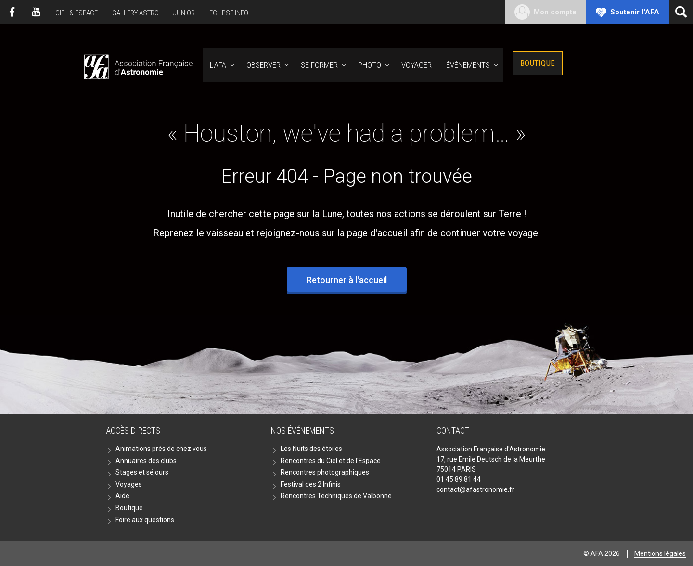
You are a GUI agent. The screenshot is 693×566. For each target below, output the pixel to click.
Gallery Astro (135, 13)
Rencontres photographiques (325, 472)
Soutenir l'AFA (634, 12)
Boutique (537, 63)
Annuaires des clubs (146, 460)
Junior (184, 13)
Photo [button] (369, 65)
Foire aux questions (145, 520)
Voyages (129, 484)
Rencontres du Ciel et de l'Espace (331, 460)
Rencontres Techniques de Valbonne (336, 496)
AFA (137, 65)
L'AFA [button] (218, 65)
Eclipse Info (228, 13)
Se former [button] (319, 65)
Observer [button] (263, 65)
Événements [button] (468, 65)
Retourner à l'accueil (347, 280)
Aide (122, 496)
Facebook (12, 12)
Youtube (36, 12)
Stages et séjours (142, 472)
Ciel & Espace (76, 13)
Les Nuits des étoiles (311, 448)
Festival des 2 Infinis (311, 484)
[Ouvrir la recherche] (681, 12)
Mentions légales (660, 553)
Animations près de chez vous (161, 448)
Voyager (416, 65)
